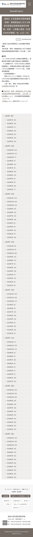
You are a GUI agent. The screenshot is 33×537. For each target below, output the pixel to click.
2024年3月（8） (11, 182)
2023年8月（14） (12, 212)
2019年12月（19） (12, 390)
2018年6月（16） (12, 459)
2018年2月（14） (12, 474)
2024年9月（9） (11, 161)
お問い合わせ (16, 489)
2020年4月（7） (11, 370)
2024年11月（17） (12, 153)
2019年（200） (10, 386)
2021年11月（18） (12, 297)
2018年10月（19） (12, 445)
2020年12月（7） (12, 342)
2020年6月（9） (11, 363)
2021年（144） (10, 290)
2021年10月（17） (12, 301)
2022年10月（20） (12, 253)
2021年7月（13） (12, 312)
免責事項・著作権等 (16, 492)
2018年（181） (10, 434)
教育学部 (6, 501)
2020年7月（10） (12, 360)
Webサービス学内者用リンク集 (20, 496)
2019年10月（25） (12, 397)
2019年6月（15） (12, 411)
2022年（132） (10, 242)
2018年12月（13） (12, 438)
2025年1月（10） (12, 141)
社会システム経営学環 (20, 504)
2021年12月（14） (12, 294)
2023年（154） (10, 194)
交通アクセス (25, 489)
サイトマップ (8, 489)
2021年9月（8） (11, 304)
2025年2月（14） (12, 138)
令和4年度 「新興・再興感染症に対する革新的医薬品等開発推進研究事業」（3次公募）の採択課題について (16, 93)
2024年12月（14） (12, 150)
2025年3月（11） (12, 134)
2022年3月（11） (12, 278)
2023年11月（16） (12, 201)
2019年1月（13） (12, 429)
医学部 (26, 501)
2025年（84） (9, 116)
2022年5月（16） (12, 271)
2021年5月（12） (12, 319)
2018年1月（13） (12, 477)
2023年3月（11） (12, 230)
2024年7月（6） (11, 168)
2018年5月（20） (12, 463)
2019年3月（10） (12, 422)
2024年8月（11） (12, 164)
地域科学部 (16, 501)
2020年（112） (10, 338)
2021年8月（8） (11, 308)
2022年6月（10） (12, 267)
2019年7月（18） (12, 408)
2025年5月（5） (11, 127)
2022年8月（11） (12, 260)
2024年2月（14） (12, 186)
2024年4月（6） (11, 178)
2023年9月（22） (12, 209)
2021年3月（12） (12, 326)
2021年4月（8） (11, 322)
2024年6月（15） (12, 171)
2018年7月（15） (12, 456)
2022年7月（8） (11, 264)
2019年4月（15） (12, 418)
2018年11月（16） (12, 441)
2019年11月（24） (12, 393)
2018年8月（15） (12, 452)
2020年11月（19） (12, 345)
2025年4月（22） (12, 131)
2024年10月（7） (12, 157)
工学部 (7, 504)
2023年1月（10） (12, 237)
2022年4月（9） (11, 274)
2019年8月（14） (12, 404)
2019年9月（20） (12, 400)
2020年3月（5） (11, 374)
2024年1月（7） (11, 189)
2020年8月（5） (11, 356)
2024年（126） (10, 146)
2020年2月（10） (12, 378)
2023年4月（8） (11, 227)
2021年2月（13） (12, 330)
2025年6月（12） (12, 123)
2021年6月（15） (12, 315)
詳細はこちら (7, 101)
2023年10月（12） (12, 205)
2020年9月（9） (11, 353)
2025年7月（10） (12, 120)
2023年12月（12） (12, 198)
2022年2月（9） (11, 282)
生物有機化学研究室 (8, 86)
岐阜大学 (15, 507)
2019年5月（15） (12, 415)
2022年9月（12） (12, 257)
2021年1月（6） (11, 333)
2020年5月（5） (11, 367)
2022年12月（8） (12, 246)
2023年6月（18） (12, 219)
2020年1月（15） (12, 381)
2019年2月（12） (12, 426)
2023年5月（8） (11, 223)
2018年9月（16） (12, 448)
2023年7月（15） (12, 216)
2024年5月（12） (12, 175)
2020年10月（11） (12, 349)
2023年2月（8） (11, 234)
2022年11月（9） (12, 249)
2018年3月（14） (12, 470)
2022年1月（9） (11, 285)
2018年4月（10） (12, 466)
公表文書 (5, 496)
